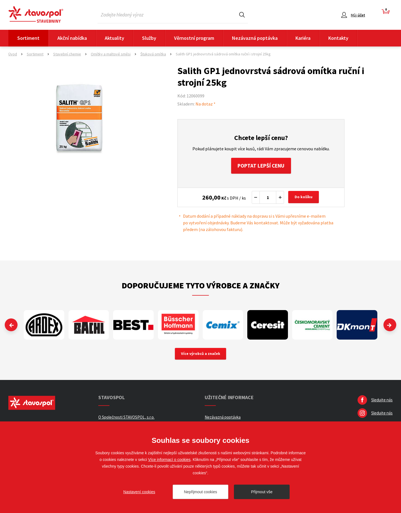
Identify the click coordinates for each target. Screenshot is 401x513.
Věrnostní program (194, 38)
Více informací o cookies (169, 459)
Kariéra (302, 38)
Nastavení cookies (139, 492)
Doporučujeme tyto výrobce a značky (201, 286)
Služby (149, 38)
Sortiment (28, 38)
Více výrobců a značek (201, 354)
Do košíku (304, 198)
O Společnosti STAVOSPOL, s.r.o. (126, 418)
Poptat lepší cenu (261, 166)
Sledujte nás (382, 401)
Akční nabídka (72, 38)
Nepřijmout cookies (200, 492)
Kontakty (338, 38)
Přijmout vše (261, 492)
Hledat (242, 14)
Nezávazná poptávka (255, 38)
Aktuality (114, 38)
